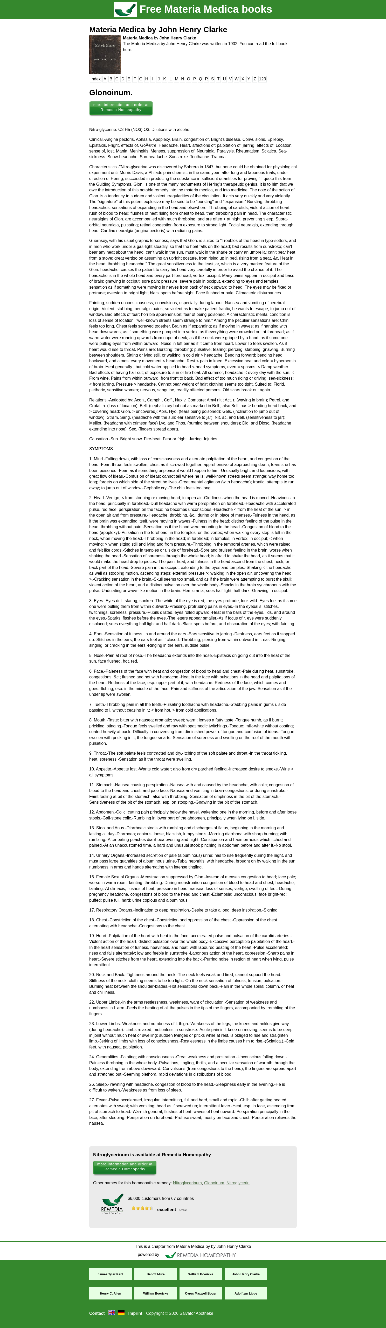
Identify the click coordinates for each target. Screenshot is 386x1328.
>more (183, 1210)
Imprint (135, 1313)
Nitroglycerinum (187, 1183)
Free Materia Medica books (193, 9)
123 (262, 79)
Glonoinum (214, 1183)
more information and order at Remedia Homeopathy (121, 107)
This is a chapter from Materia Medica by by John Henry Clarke (193, 1246)
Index (96, 79)
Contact (97, 1313)
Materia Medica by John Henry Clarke (158, 29)
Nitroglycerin (238, 1183)
